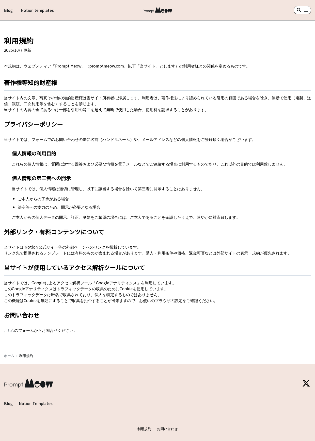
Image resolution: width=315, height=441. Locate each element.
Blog (8, 10)
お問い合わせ (167, 428)
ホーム (9, 355)
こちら (9, 330)
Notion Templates (36, 403)
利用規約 (144, 428)
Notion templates (37, 10)
